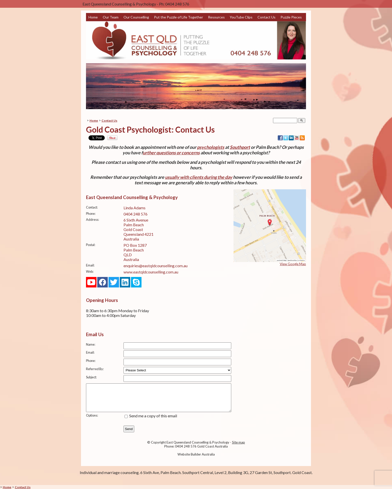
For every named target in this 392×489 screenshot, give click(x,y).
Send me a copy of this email (150, 421)
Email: (90, 265)
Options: (92, 421)
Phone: (91, 214)
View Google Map (293, 264)
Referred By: (95, 369)
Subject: (91, 377)
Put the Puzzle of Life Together (178, 17)
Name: (90, 344)
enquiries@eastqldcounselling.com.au (156, 265)
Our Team (110, 17)
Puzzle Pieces (291, 17)
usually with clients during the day (198, 177)
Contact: (92, 207)
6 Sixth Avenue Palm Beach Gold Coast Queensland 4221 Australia (139, 229)
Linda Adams (135, 207)
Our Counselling (136, 17)
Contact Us (267, 17)
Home (93, 17)
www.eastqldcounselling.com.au (151, 271)
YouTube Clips (241, 17)
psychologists (210, 147)
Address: (92, 220)
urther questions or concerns (171, 152)
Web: (90, 271)
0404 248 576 (136, 214)
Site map (238, 448)
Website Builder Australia (196, 460)
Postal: (90, 245)
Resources (216, 17)
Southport (240, 147)
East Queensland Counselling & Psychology (197, 448)
